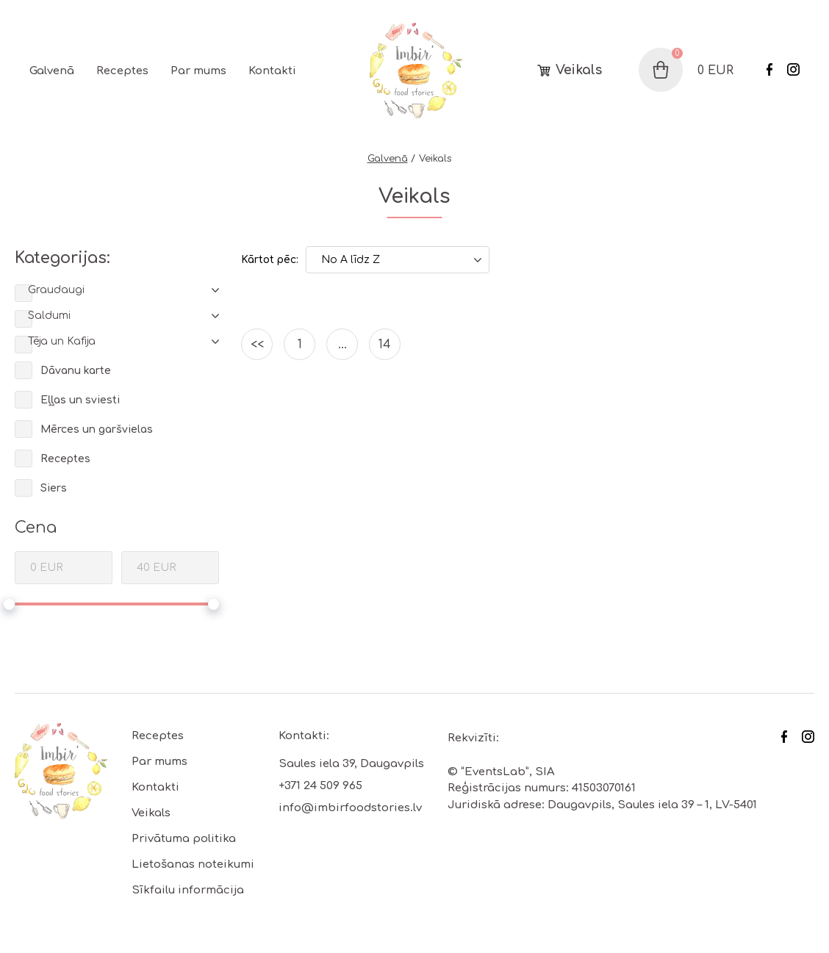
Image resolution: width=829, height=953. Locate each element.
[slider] (9, 604)
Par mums (198, 71)
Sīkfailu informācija (188, 890)
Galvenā (51, 71)
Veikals (579, 70)
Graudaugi (56, 289)
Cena (36, 527)
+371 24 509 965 (320, 786)
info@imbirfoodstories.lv (350, 808)
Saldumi (49, 315)
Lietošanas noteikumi (193, 864)
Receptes (122, 71)
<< (257, 344)
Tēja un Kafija (62, 341)
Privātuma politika (184, 838)
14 (384, 344)
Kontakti (272, 71)
